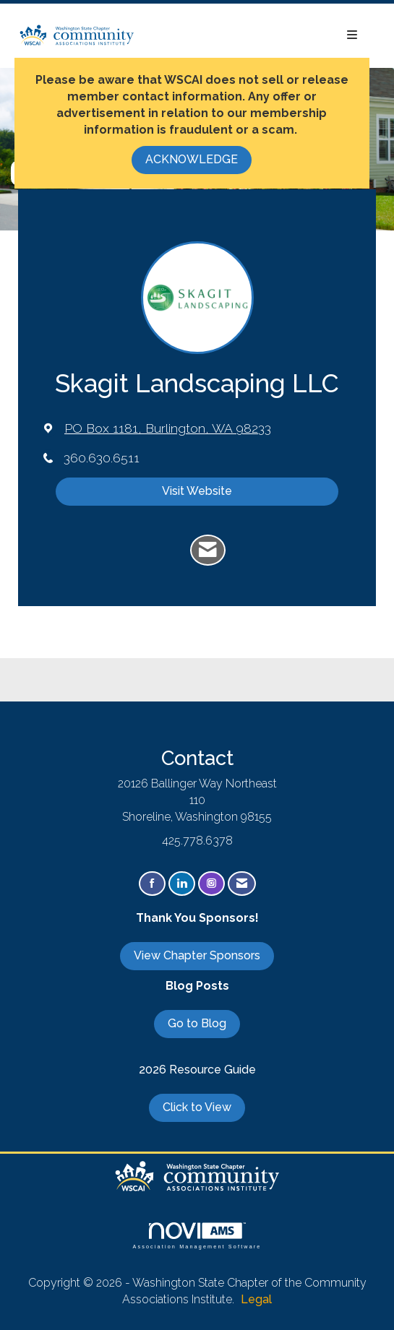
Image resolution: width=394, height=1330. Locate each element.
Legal (256, 1299)
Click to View (197, 1107)
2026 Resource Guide (197, 1069)
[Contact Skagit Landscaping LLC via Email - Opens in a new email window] (208, 550)
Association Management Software (196, 1235)
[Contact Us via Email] (242, 884)
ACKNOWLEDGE (191, 159)
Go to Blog (197, 1023)
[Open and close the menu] (253, 35)
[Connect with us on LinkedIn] (181, 884)
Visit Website (197, 491)
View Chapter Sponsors (197, 955)
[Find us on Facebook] (152, 884)
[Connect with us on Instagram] (211, 884)
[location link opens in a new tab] (167, 428)
